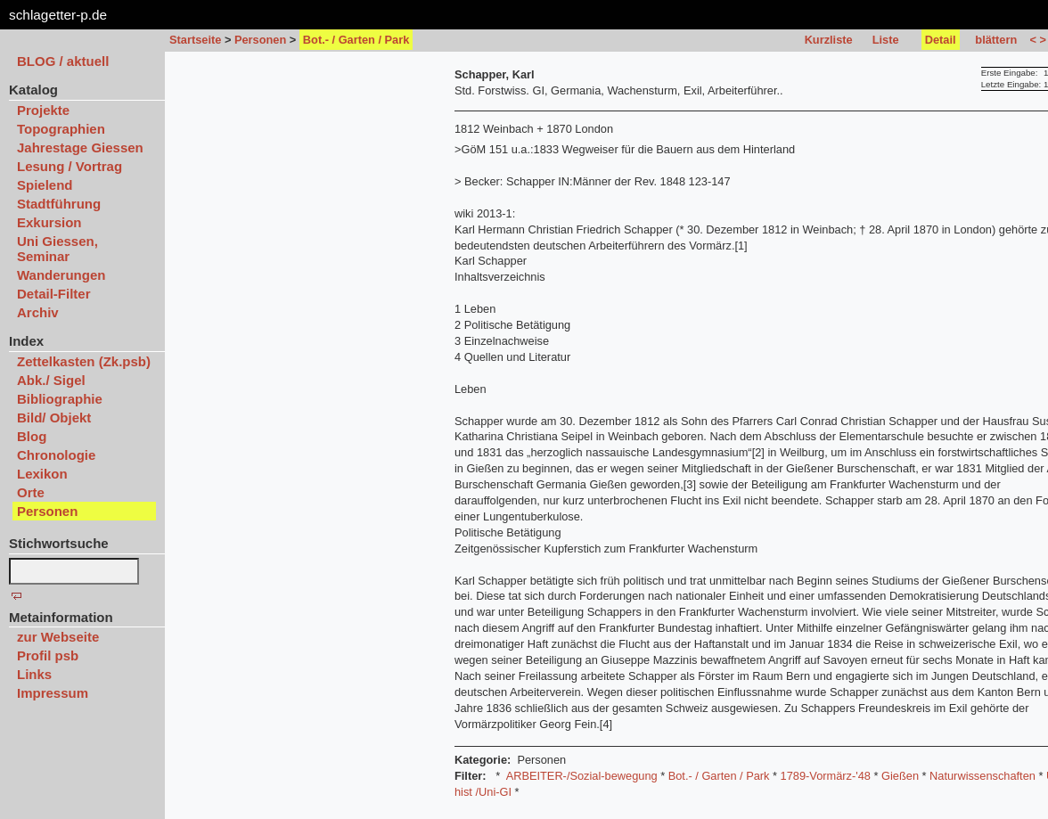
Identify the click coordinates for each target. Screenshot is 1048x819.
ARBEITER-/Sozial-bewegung (582, 775)
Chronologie (56, 455)
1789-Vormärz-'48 (826, 775)
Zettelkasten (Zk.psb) (84, 361)
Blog (31, 436)
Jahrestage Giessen (80, 147)
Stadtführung (59, 203)
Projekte (43, 110)
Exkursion (49, 222)
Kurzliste (829, 39)
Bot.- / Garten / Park (719, 775)
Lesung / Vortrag (69, 166)
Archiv (38, 312)
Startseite (195, 39)
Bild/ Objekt (54, 417)
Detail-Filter (54, 293)
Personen (260, 39)
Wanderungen (61, 275)
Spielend (45, 184)
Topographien (61, 128)
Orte (31, 492)
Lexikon (42, 473)
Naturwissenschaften (982, 775)
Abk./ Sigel (51, 380)
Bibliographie (59, 398)
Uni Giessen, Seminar (57, 248)
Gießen (900, 775)
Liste (885, 39)
